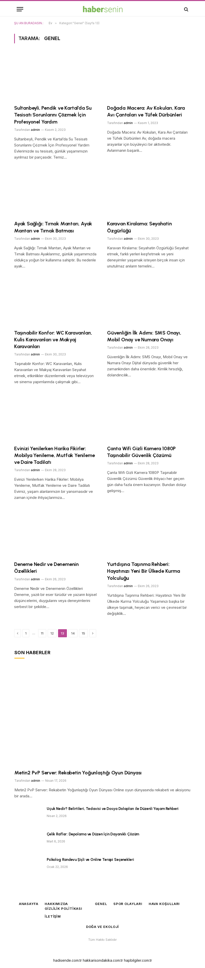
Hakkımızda (56, 904)
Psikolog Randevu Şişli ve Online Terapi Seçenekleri (90, 859)
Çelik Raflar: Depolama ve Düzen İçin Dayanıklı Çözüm (93, 834)
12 (52, 633)
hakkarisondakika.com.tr (103, 960)
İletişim (53, 916)
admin (35, 130)
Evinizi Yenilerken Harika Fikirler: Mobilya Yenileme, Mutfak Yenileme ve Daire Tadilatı (54, 455)
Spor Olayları (127, 904)
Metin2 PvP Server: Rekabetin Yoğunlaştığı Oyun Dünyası (78, 773)
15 (83, 633)
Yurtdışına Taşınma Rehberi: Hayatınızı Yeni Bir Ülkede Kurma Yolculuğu (143, 571)
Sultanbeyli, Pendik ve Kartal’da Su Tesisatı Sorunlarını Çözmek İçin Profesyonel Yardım (53, 115)
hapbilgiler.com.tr (138, 960)
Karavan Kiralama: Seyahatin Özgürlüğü (139, 227)
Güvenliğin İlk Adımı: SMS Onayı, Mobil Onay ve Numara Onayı (144, 336)
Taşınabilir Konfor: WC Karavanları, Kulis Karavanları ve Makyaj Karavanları (53, 339)
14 (73, 633)
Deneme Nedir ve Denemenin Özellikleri (46, 567)
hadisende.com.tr (67, 960)
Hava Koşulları (164, 904)
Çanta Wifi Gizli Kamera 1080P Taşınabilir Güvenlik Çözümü (141, 451)
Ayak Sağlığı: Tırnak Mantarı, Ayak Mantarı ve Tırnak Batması (53, 227)
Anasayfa (28, 904)
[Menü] (20, 9)
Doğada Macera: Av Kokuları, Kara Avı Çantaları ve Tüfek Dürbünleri (146, 111)
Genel (101, 904)
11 (42, 633)
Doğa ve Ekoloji (102, 927)
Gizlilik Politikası (63, 908)
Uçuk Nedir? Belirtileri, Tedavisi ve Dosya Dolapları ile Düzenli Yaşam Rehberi (112, 808)
